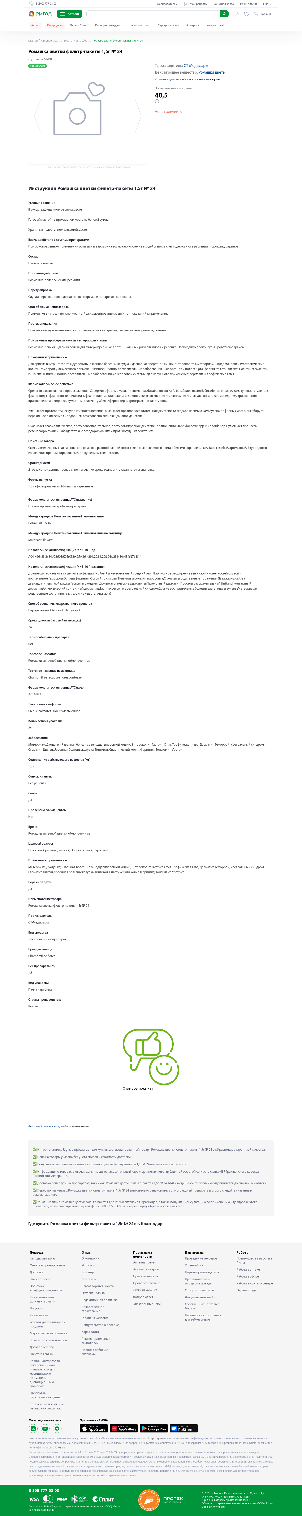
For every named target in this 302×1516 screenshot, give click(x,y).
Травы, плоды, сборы (78, 40)
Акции (35, 25)
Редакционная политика (100, 1300)
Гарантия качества (95, 1318)
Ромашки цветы (212, 73)
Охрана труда (246, 1290)
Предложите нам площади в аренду (198, 1281)
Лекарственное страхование (93, 1309)
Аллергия (193, 25)
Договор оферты (42, 1347)
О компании (90, 1258)
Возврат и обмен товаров (48, 1340)
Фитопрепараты (52, 40)
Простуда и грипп (139, 25)
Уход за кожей (216, 25)
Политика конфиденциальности (46, 1288)
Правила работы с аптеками (95, 1352)
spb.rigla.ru (157, 1438)
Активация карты (146, 1269)
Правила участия (145, 1276)
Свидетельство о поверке (100, 1325)
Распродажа (55, 25)
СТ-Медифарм (196, 66)
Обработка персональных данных (46, 1395)
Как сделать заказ (43, 1258)
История (88, 1265)
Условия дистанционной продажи (47, 1324)
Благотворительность (98, 1286)
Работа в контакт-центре (255, 1283)
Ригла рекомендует (107, 25)
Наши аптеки (248, 4)
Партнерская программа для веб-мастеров (203, 1317)
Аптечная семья (144, 1262)
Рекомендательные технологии (96, 1341)
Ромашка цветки (167, 79)
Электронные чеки (147, 1304)
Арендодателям (167, 4)
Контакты (89, 1279)
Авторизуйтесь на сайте (43, 1126)
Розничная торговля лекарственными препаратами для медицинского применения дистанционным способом (45, 1374)
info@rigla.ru (217, 1507)
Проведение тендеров (201, 1258)
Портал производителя (202, 1272)
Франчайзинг (195, 1265)
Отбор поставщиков (200, 1290)
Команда (88, 1272)
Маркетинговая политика (49, 1333)
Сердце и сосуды (168, 25)
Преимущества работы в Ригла (254, 1261)
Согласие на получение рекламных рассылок (47, 1406)
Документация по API (200, 1297)
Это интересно (40, 1279)
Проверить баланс (146, 1283)
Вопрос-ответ (143, 1297)
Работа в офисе (248, 1276)
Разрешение (39, 1315)
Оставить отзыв (93, 1293)
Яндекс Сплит (79, 25)
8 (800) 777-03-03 (54, 1447)
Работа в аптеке (248, 1269)
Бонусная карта (223, 4)
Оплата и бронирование (47, 1265)
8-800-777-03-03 (44, 1491)
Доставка (36, 1272)
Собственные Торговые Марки (202, 1306)
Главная (33, 40)
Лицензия (37, 1308)
